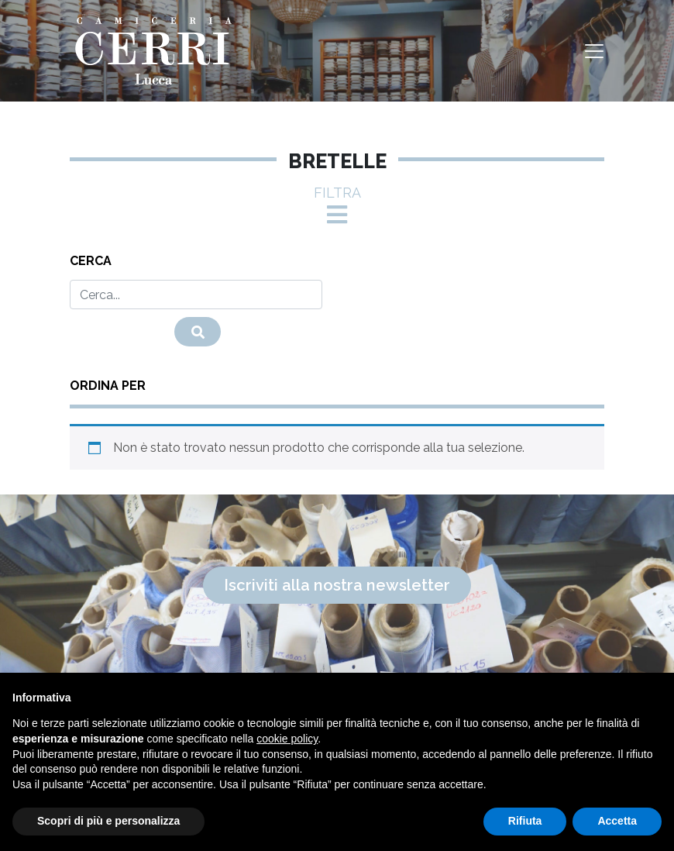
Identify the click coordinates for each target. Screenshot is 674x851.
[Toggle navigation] (594, 51)
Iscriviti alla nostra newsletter (337, 585)
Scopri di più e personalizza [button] (108, 821)
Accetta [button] (617, 821)
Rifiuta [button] (525, 821)
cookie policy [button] (287, 738)
